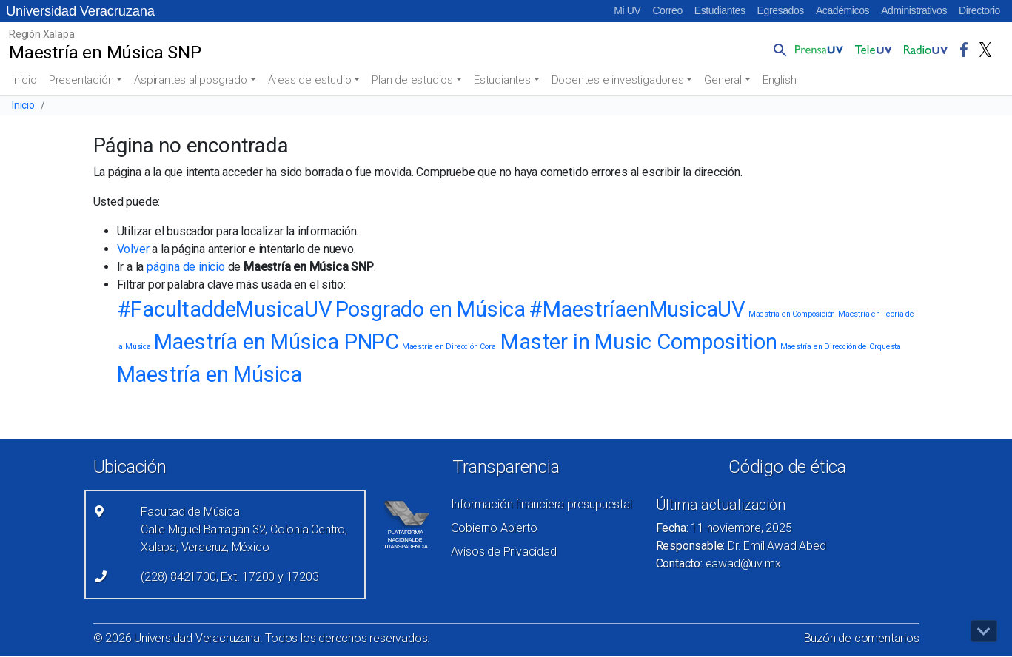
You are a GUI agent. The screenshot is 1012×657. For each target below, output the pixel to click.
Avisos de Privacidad (504, 552)
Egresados (780, 10)
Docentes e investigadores (618, 80)
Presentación (81, 80)
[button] (777, 49)
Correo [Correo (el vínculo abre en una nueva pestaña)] (667, 10)
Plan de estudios (412, 80)
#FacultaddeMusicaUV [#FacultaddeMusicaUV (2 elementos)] (224, 309)
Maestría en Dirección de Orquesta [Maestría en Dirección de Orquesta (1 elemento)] (840, 346)
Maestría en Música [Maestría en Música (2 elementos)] (209, 374)
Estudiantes (719, 10)
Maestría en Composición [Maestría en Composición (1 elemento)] (791, 314)
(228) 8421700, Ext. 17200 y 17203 (229, 577)
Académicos (842, 10)
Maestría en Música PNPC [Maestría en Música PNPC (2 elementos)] (276, 341)
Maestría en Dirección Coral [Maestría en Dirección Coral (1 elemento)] (450, 346)
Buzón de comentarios (861, 638)
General (723, 80)
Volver (133, 249)
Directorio (979, 10)
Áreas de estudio (310, 80)
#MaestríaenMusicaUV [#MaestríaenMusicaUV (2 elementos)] (637, 309)
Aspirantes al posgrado (190, 80)
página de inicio (186, 267)
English (780, 80)
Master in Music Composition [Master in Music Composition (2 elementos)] (638, 341)
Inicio (24, 80)
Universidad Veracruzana (80, 10)
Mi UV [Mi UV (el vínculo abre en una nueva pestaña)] (627, 10)
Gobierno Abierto (494, 528)
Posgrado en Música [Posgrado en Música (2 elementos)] (430, 309)
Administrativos (914, 10)
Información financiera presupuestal (541, 504)
